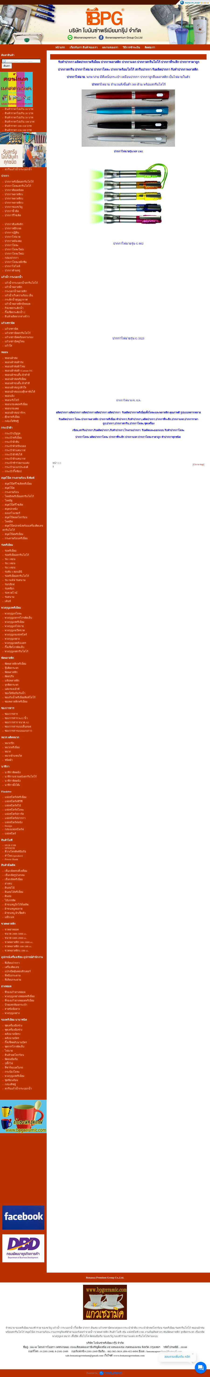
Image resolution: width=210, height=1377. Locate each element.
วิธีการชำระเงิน (131, 47)
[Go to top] (198, 464)
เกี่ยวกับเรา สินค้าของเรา (84, 47)
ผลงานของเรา (110, 47)
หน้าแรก (60, 47)
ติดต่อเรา (150, 47)
